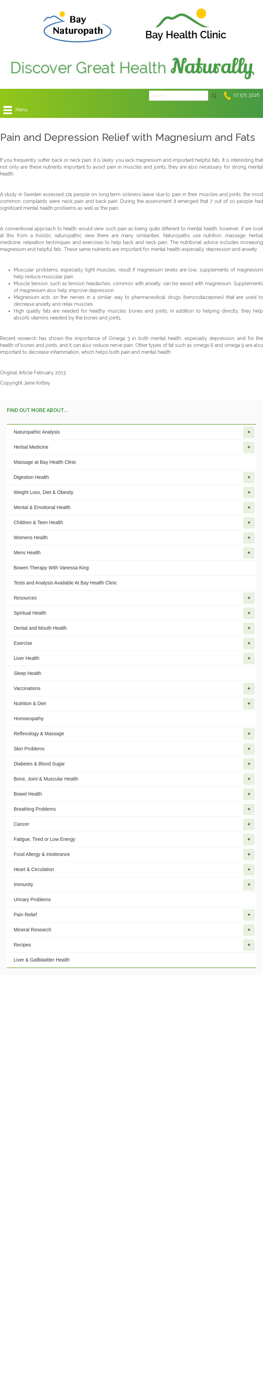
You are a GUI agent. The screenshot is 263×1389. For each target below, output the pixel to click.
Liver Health (134, 658)
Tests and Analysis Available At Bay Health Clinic (65, 582)
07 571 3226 (246, 95)
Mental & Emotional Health (134, 508)
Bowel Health (134, 794)
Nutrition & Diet (134, 704)
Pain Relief (134, 915)
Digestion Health (134, 477)
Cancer (134, 824)
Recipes (134, 945)
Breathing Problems (134, 809)
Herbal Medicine (134, 447)
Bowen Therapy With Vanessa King (51, 567)
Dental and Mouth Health (134, 628)
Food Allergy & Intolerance (134, 854)
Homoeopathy (28, 718)
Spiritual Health (134, 613)
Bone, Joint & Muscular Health (134, 779)
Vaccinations (134, 688)
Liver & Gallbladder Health (42, 960)
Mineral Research (134, 930)
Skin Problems (134, 749)
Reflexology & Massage (134, 734)
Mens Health (134, 553)
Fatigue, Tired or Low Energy (134, 839)
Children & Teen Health (134, 523)
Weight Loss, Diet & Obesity (134, 492)
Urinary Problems (32, 899)
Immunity (134, 885)
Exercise (134, 643)
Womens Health (134, 538)
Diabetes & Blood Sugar (134, 764)
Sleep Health (27, 673)
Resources (134, 598)
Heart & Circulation (134, 869)
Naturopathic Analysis (134, 432)
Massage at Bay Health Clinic (45, 462)
